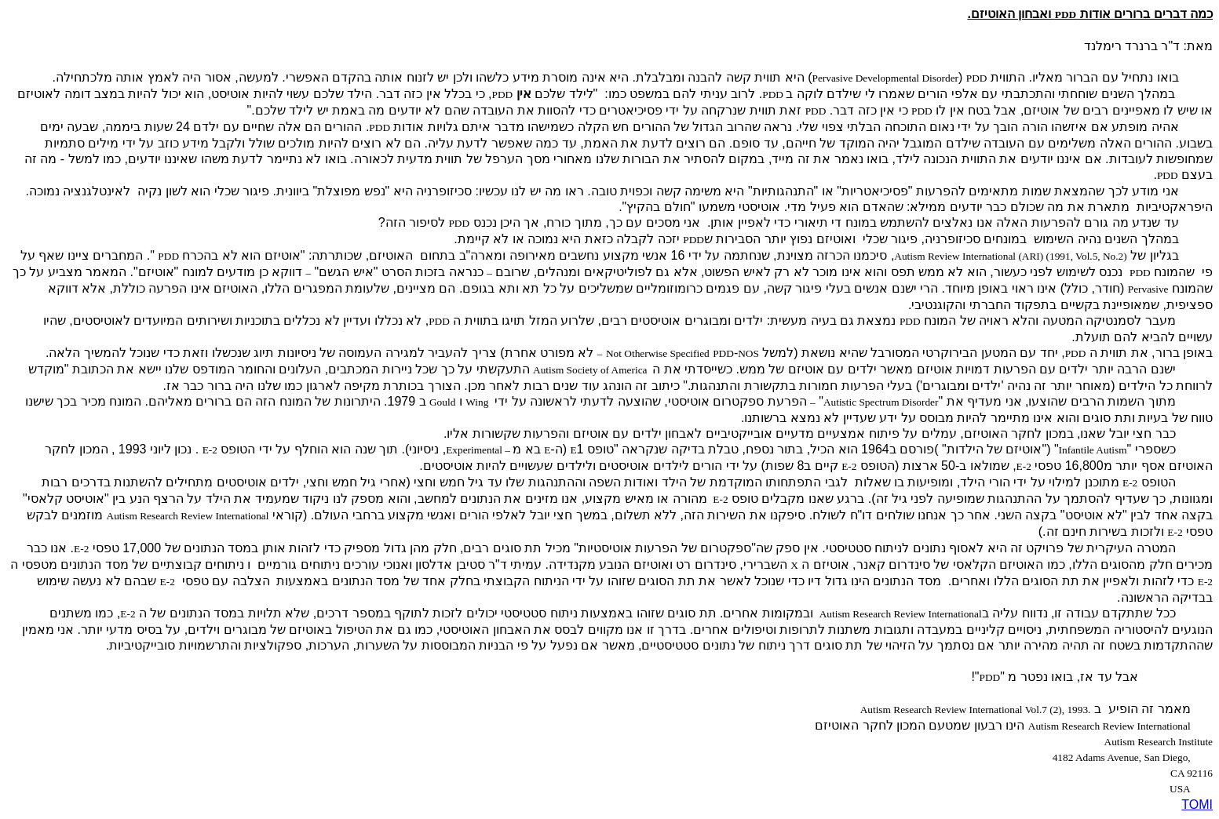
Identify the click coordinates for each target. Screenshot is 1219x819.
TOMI (1197, 804)
